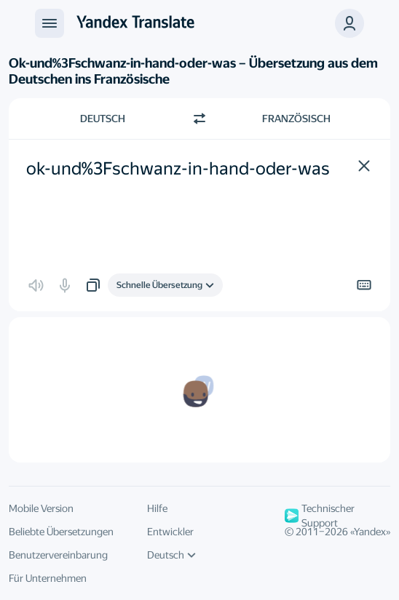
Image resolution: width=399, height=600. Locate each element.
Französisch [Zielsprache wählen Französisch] (296, 118)
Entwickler (170, 531)
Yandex (370, 531)
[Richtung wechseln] (199, 118)
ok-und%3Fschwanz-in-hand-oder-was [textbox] (178, 169)
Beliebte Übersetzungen (61, 531)
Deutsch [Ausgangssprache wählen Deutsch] (102, 118)
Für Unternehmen (48, 578)
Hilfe (157, 508)
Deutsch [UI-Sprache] (171, 555)
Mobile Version (41, 508)
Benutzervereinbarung (58, 555)
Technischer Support (320, 516)
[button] (349, 23)
